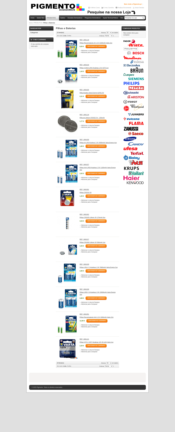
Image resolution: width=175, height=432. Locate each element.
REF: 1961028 (84, 289)
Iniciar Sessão (139, 8)
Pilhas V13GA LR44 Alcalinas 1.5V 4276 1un (94, 68)
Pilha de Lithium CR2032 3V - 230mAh (92, 118)
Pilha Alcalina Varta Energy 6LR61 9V (92, 93)
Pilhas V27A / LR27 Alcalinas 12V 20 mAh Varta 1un (96, 342)
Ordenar (101, 35)
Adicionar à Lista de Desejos (90, 50)
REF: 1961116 (84, 115)
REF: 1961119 (84, 40)
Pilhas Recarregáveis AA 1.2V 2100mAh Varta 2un (96, 43)
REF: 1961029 (84, 264)
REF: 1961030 (84, 140)
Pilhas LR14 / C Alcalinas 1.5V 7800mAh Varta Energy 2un (99, 267)
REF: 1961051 (84, 314)
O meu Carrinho (108, 8)
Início (31, 23)
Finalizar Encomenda (124, 8)
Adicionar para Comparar (89, 52)
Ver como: (60, 35)
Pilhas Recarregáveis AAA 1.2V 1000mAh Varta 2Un (97, 317)
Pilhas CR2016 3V (86, 192)
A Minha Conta (95, 8)
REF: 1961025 (84, 90)
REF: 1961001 (84, 189)
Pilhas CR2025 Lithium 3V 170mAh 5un (92, 217)
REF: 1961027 (84, 164)
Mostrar (103, 32)
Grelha (69, 35)
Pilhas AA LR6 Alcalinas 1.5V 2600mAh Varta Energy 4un (98, 143)
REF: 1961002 (84, 214)
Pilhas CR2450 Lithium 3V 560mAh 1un (92, 242)
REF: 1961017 (84, 239)
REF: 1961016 (84, 65)
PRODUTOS (38, 23)
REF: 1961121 (84, 339)
